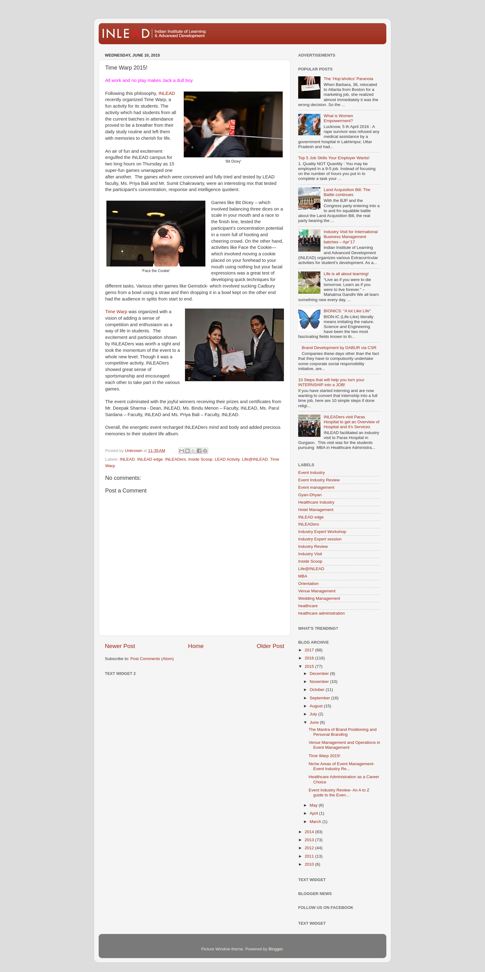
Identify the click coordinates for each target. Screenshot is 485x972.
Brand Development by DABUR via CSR (339, 347)
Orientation (308, 583)
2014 (310, 831)
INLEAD (166, 93)
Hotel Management (315, 509)
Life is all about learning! (346, 273)
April (314, 813)
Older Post (270, 646)
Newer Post (120, 646)
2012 (310, 848)
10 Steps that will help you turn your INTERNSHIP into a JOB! (331, 382)
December (320, 673)
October (318, 689)
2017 (310, 650)
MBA (302, 576)
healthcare (308, 605)
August (317, 706)
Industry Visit (310, 554)
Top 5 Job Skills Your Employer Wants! (334, 158)
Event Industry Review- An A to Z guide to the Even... (339, 792)
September (320, 698)
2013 (310, 840)
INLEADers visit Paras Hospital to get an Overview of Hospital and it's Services (351, 422)
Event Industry (311, 472)
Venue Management (317, 591)
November (320, 681)
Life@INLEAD (255, 459)
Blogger (275, 949)
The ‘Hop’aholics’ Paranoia (348, 78)
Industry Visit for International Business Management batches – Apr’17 (351, 236)
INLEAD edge (150, 459)
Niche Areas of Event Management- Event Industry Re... (342, 766)
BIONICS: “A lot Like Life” (347, 311)
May (314, 805)
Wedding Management (319, 598)
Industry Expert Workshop (322, 531)
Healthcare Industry (316, 502)
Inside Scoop (200, 459)
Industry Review (313, 546)
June (315, 722)
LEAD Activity (227, 459)
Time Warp (116, 311)
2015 (310, 666)
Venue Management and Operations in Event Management (344, 745)
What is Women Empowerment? (338, 118)
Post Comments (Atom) (152, 658)
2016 (310, 658)
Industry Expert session (319, 539)
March (316, 821)
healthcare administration (321, 613)
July (314, 714)
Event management (316, 487)
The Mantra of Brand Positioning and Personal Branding (343, 732)
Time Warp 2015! (325, 755)
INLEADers (175, 459)
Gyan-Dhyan (310, 494)
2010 (310, 864)
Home (196, 646)
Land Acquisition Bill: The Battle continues (347, 192)
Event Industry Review (319, 480)
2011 (310, 856)
